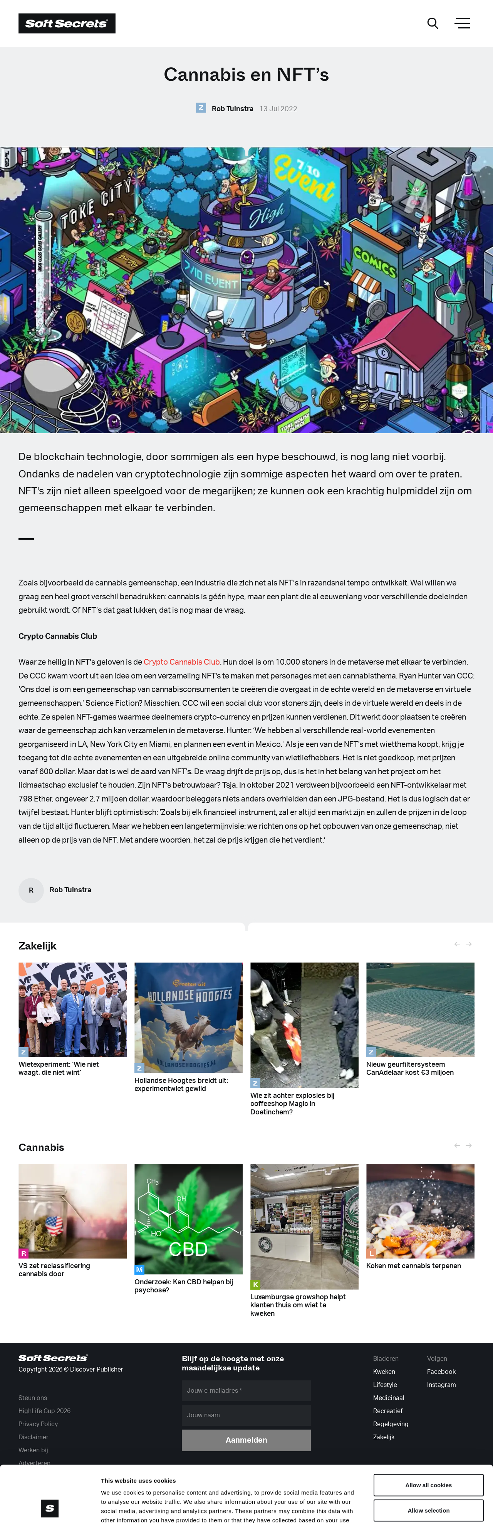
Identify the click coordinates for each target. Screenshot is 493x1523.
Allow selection (428, 1457)
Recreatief (387, 1411)
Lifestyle (385, 1385)
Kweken (384, 1372)
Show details (404, 1508)
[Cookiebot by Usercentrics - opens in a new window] (50, 1508)
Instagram (441, 1385)
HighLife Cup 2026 (44, 1411)
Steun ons (32, 1398)
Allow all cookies (429, 1432)
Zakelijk (37, 946)
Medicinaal (388, 1398)
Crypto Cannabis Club (182, 662)
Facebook (441, 1372)
